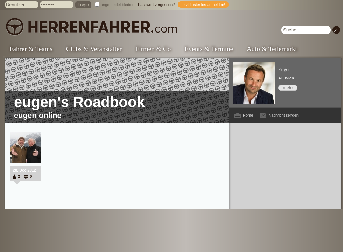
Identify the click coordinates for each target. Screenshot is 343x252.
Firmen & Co (153, 48)
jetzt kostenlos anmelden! (203, 4)
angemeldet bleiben (117, 4)
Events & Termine (208, 48)
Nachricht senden (283, 115)
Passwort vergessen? (156, 4)
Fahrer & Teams (30, 48)
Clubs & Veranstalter (94, 48)
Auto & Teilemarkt (272, 48)
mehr (288, 87)
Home (248, 115)
